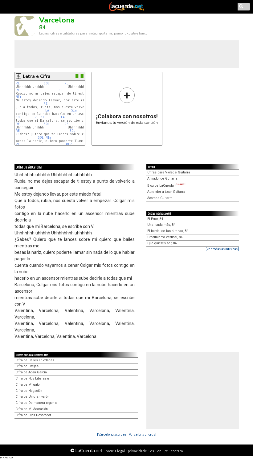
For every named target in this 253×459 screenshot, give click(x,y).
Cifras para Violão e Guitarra (168, 172)
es (152, 451)
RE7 (69, 144)
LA (47, 110)
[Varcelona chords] (142, 434)
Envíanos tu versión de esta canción (127, 106)
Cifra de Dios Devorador (33, 415)
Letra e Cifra (37, 76)
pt (166, 451)
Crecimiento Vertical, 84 (164, 237)
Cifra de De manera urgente (36, 403)
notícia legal (115, 451)
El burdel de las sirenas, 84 (167, 231)
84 (42, 27)
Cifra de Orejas (27, 366)
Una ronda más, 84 (161, 225)
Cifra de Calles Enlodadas (34, 360)
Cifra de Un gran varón (32, 397)
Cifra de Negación (28, 391)
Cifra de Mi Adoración (31, 409)
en (159, 451)
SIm (73, 110)
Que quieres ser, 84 (162, 243)
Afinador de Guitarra (162, 179)
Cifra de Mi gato (27, 385)
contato (177, 451)
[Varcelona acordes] (112, 434)
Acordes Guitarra (160, 198)
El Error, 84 (155, 219)
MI (42, 117)
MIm (18, 97)
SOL (47, 83)
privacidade (137, 451)
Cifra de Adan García (31, 372)
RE (18, 83)
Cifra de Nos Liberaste (32, 378)
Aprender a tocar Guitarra (166, 192)
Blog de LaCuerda (166, 186)
